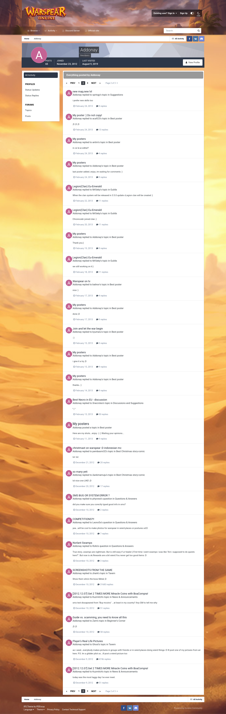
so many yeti (85, 472)
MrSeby (101, 191)
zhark (100, 573)
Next (98, 85)
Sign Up (183, 14)
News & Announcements (130, 597)
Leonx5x (102, 523)
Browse (34, 33)
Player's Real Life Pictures (93, 641)
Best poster (121, 120)
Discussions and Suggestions (133, 404)
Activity (51, 33)
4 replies (106, 155)
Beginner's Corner (121, 621)
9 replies (106, 178)
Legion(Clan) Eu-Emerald (92, 187)
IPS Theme (29, 706)
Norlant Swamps (87, 543)
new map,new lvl (87, 93)
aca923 (101, 120)
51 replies (109, 608)
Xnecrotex (103, 404)
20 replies (109, 463)
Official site (93, 33)
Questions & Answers (131, 499)
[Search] (170, 32)
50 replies (107, 415)
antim (100, 143)
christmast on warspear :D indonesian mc (102, 448)
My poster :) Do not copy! (92, 116)
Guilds (119, 191)
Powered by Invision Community (187, 708)
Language (30, 709)
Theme (42, 709)
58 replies (109, 632)
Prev (77, 85)
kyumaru (102, 333)
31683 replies (110, 585)
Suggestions (121, 96)
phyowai (102, 499)
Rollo (100, 546)
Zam (100, 621)
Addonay (82, 96)
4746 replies (108, 659)
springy (101, 96)
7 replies (108, 534)
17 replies (109, 487)
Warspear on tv (87, 282)
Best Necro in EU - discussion (95, 400)
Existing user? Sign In (164, 14)
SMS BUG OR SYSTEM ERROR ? (96, 495)
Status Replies (35, 97)
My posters (84, 140)
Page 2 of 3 (116, 85)
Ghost (101, 644)
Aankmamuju (104, 475)
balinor (101, 285)
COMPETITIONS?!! (88, 519)
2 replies (108, 510)
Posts (31, 118)
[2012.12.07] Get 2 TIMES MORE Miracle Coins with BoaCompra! (115, 594)
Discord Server (72, 33)
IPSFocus (41, 706)
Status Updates (35, 91)
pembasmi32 (104, 452)
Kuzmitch (102, 597)
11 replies (107, 202)
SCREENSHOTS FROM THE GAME (98, 570)
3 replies (108, 561)
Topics (31, 112)
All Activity (33, 77)
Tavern (116, 573)
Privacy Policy (54, 709)
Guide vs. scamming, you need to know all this (105, 617)
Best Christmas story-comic (135, 452)
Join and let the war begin (93, 329)
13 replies (107, 131)
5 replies (106, 107)
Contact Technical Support (74, 709)
